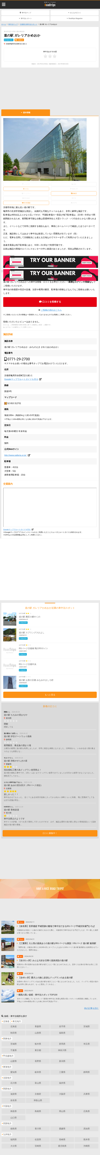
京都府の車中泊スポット (28, 24)
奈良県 (13, 1100)
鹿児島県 (62, 1146)
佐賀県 (38, 1139)
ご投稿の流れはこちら (51, 310)
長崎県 (62, 1139)
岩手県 (62, 1026)
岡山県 (62, 1111)
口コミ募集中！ (50, 833)
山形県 (38, 1033)
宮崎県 (38, 1146)
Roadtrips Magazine (75, 18)
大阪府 (62, 1094)
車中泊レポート (26, 18)
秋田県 (13, 1033)
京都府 (38, 1094)
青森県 (38, 1026)
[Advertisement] (50, 88)
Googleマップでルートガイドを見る (21, 379)
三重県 (62, 1072)
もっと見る (50, 695)
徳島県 (13, 1129)
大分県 (13, 1146)
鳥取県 (13, 1111)
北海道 (13, 1026)
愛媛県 (62, 1129)
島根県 (38, 1111)
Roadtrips (50, 5)
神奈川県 (62, 1050)
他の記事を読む (91, 1008)
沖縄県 (86, 1146)
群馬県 (62, 1044)
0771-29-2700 (18, 359)
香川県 (38, 1129)
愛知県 (13, 1072)
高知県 (86, 1129)
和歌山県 (38, 1100)
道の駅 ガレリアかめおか (50, 2)
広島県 (86, 1111)
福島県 (62, 1033)
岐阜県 (38, 1072)
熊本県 (86, 1139)
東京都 (38, 1050)
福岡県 (13, 1139)
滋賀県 (13, 1094)
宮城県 (86, 1026)
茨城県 (13, 1044)
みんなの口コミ (75, 13)
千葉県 (13, 1050)
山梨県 (13, 1061)
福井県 (62, 1083)
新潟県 (62, 1061)
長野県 (38, 1061)
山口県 (13, 1118)
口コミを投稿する (51, 301)
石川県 (13, 1083)
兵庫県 (86, 1094)
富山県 (38, 1083)
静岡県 (86, 1072)
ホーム (3, 24)
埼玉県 (86, 1044)
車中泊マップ (26, 13)
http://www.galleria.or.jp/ (15, 455)
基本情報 (26, 112)
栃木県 (38, 1044)
